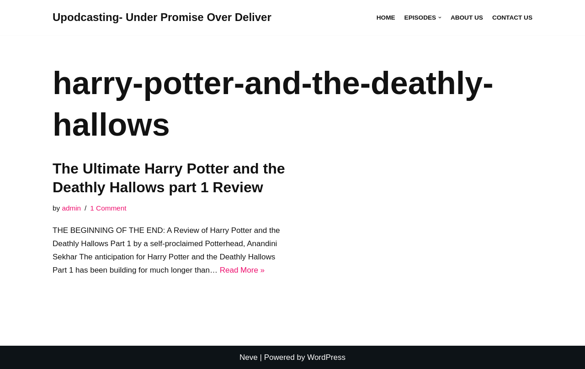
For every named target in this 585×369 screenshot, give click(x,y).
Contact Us (512, 17)
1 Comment (108, 208)
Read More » (242, 270)
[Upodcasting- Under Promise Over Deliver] (162, 17)
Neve (248, 357)
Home (386, 17)
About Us (467, 17)
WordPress (326, 357)
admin (71, 208)
